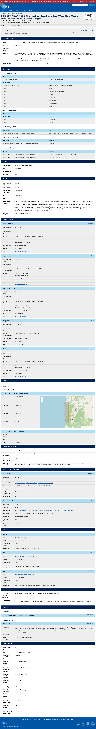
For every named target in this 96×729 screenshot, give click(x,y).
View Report (90, 19)
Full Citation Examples (88, 30)
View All (92, 1)
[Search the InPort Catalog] (80, 5)
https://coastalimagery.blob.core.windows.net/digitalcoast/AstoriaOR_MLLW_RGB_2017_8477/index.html (44, 510)
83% (89, 16)
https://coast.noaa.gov (21, 251)
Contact (31, 719)
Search (18, 10)
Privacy (54, 719)
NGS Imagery (19, 13)
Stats (24, 10)
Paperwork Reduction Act (68, 719)
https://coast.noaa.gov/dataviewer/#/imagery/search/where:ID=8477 (34, 483)
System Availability (46, 719)
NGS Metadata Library (8, 13)
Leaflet (83, 426)
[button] (42, 398)
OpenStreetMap (90, 426)
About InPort (25, 719)
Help (30, 10)
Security (59, 719)
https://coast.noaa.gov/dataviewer (24, 574)
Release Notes (37, 719)
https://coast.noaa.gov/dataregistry (24, 556)
